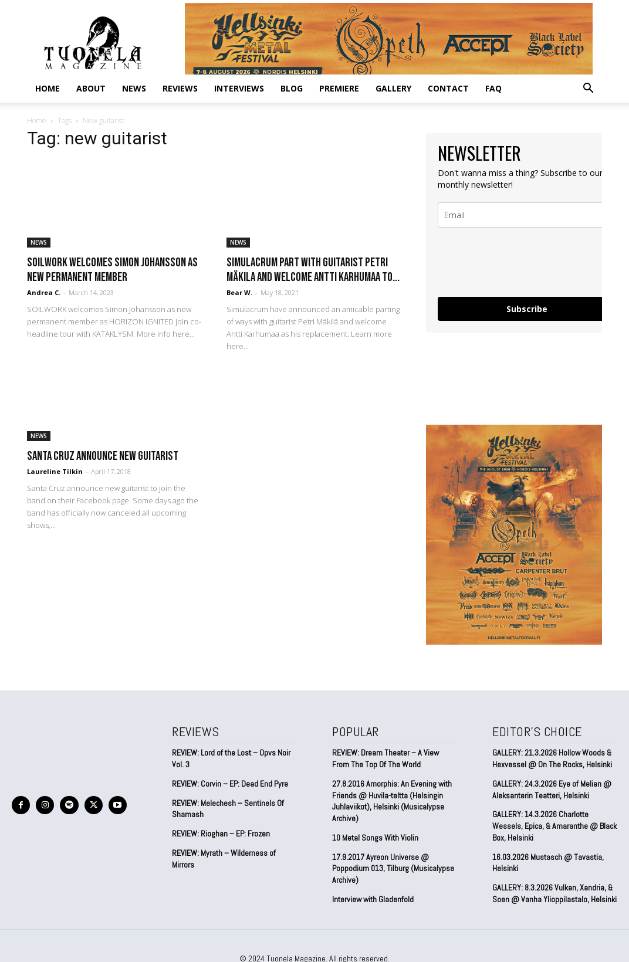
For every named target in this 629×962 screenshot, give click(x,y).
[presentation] (527, 262)
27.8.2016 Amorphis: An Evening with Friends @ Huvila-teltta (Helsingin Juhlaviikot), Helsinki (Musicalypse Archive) (392, 800)
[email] (527, 215)
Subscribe (526, 308)
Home (47, 88)
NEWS (134, 88)
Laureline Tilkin (55, 471)
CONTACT (448, 88)
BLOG (291, 88)
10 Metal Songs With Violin (375, 837)
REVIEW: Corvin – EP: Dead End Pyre (230, 783)
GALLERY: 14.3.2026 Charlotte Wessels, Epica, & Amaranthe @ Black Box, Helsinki (554, 825)
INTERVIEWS (239, 88)
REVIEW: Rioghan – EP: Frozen (221, 833)
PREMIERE (339, 88)
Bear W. (239, 292)
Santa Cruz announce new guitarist (102, 456)
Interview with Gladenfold (373, 898)
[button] (588, 89)
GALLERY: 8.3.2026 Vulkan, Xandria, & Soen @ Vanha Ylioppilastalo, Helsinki (554, 892)
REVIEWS (180, 88)
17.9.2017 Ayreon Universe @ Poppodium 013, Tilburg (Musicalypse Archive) (393, 867)
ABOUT (91, 88)
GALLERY (393, 88)
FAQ (493, 88)
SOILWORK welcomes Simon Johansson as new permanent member (112, 269)
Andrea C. (43, 292)
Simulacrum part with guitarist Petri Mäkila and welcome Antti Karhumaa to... (313, 269)
